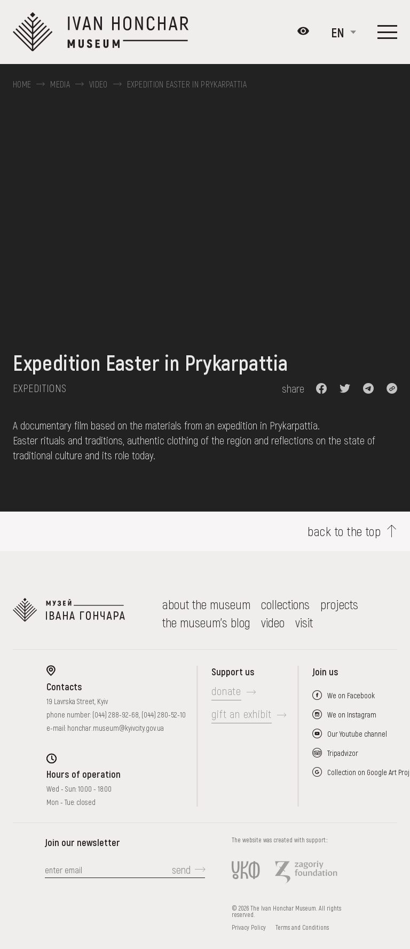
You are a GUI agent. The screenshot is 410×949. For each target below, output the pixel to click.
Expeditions (39, 387)
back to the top (344, 531)
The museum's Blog (206, 622)
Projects (339, 604)
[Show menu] (387, 32)
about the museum (206, 604)
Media (60, 84)
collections (285, 604)
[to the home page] (69, 613)
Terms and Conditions (302, 927)
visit (304, 622)
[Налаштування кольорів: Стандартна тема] (303, 32)
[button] (321, 388)
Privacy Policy (249, 927)
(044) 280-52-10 (163, 714)
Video (98, 84)
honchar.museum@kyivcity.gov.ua (115, 727)
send (181, 869)
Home (22, 84)
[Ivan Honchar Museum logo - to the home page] (105, 32)
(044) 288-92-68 (115, 714)
